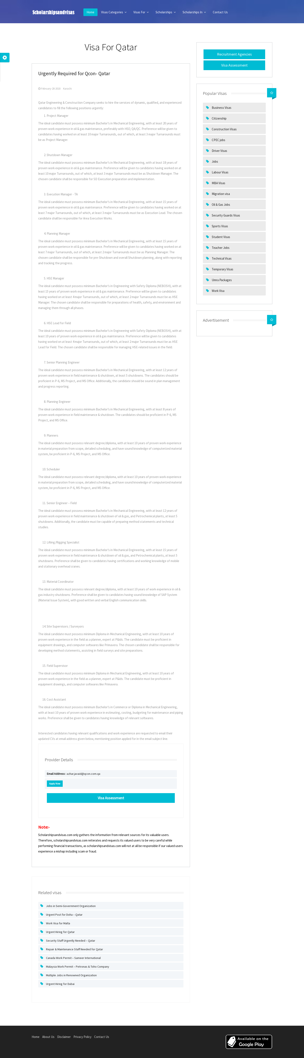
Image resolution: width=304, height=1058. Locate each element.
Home (90, 12)
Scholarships (166, 12)
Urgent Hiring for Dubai (60, 984)
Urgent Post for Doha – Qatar (64, 914)
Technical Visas (221, 258)
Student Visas (220, 237)
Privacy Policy (82, 1037)
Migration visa (220, 194)
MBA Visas (218, 183)
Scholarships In (194, 12)
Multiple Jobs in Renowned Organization (71, 975)
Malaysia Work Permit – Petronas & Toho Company (77, 966)
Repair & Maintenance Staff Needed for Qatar (74, 949)
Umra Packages (221, 280)
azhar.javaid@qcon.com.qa (73, 774)
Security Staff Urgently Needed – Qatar (70, 940)
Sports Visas (219, 226)
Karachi (67, 88)
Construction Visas (224, 129)
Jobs (214, 161)
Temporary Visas (222, 269)
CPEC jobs (218, 140)
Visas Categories (114, 12)
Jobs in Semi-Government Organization (70, 906)
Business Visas (221, 108)
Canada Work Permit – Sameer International (73, 958)
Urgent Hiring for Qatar (60, 932)
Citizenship (219, 118)
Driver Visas (219, 151)
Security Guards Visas (225, 215)
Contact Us (220, 12)
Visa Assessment (234, 65)
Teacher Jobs (220, 248)
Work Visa (217, 291)
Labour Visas (219, 172)
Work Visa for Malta (57, 923)
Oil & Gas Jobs (220, 205)
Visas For (141, 12)
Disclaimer (64, 1037)
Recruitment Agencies (234, 54)
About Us (48, 1037)
